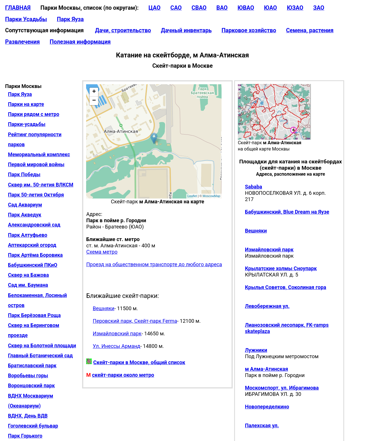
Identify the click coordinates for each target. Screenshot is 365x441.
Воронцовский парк (31, 385)
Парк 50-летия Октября (36, 195)
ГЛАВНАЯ (18, 8)
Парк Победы (24, 174)
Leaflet (192, 196)
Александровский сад (34, 225)
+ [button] (94, 92)
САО (176, 8)
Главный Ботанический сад (40, 355)
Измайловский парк (117, 333)
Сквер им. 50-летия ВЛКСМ (40, 185)
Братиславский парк (32, 365)
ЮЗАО (295, 8)
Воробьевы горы (28, 375)
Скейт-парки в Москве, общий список (139, 362)
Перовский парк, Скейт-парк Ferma (135, 321)
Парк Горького (25, 436)
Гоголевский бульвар (33, 426)
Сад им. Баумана (28, 285)
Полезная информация (80, 42)
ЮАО (270, 8)
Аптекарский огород (32, 245)
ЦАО (155, 8)
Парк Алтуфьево (27, 235)
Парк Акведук (24, 215)
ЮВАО (246, 8)
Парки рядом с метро (33, 114)
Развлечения (22, 42)
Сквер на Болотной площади (42, 345)
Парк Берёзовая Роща (34, 315)
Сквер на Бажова (28, 275)
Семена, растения (310, 30)
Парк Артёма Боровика (35, 255)
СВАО (199, 8)
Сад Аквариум (25, 205)
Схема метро (101, 252)
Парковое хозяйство (249, 30)
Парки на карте (26, 104)
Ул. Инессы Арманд (116, 346)
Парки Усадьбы (26, 19)
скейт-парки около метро (123, 375)
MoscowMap (211, 196)
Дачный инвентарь (186, 30)
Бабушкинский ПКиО (32, 265)
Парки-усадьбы (26, 124)
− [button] (94, 101)
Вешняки (103, 308)
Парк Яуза (70, 19)
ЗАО (318, 8)
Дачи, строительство (123, 30)
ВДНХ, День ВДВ (28, 416)
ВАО (222, 8)
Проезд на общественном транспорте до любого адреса (154, 264)
